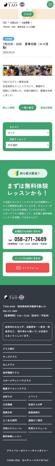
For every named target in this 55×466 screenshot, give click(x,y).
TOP (5, 22)
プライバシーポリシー (18, 450)
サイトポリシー (40, 450)
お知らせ (14, 22)
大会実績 (25, 22)
